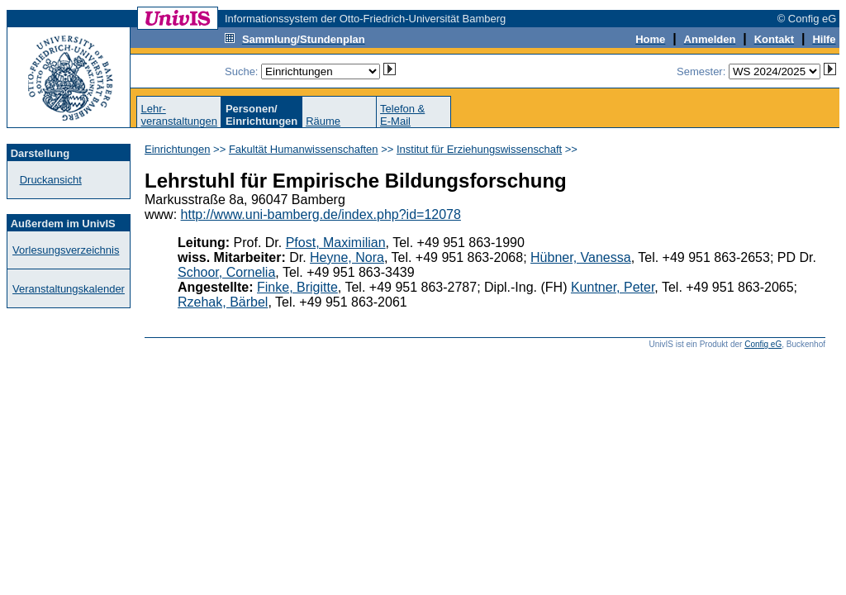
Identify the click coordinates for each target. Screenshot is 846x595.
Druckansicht (51, 180)
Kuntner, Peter (612, 287)
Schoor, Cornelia (226, 272)
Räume (323, 121)
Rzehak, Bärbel (223, 302)
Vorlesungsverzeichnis (65, 250)
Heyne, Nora (347, 257)
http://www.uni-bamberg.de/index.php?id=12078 (321, 214)
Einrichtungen (178, 149)
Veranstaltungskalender (68, 289)
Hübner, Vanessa (580, 257)
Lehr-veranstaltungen (178, 114)
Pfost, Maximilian (336, 243)
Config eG (763, 344)
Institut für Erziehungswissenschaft (479, 149)
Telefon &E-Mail (402, 114)
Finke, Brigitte (297, 287)
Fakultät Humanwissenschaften (303, 149)
